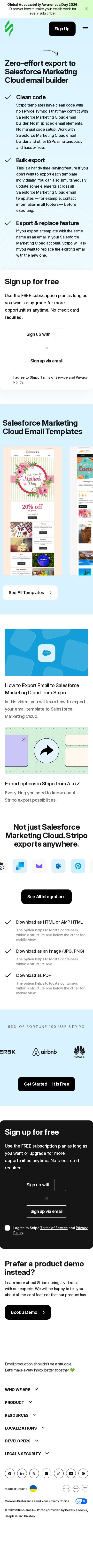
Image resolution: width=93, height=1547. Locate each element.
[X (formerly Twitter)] (34, 1473)
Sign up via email (46, 360)
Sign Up (62, 28)
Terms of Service (54, 377)
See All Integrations (46, 896)
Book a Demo (28, 1312)
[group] (32, 511)
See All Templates (30, 592)
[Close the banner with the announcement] (86, 9)
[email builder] (9, 29)
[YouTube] (71, 1473)
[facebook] (10, 1473)
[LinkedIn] (22, 1473)
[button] (81, 1501)
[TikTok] (59, 1473)
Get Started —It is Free (46, 1084)
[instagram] (46, 1473)
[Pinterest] (83, 1473)
